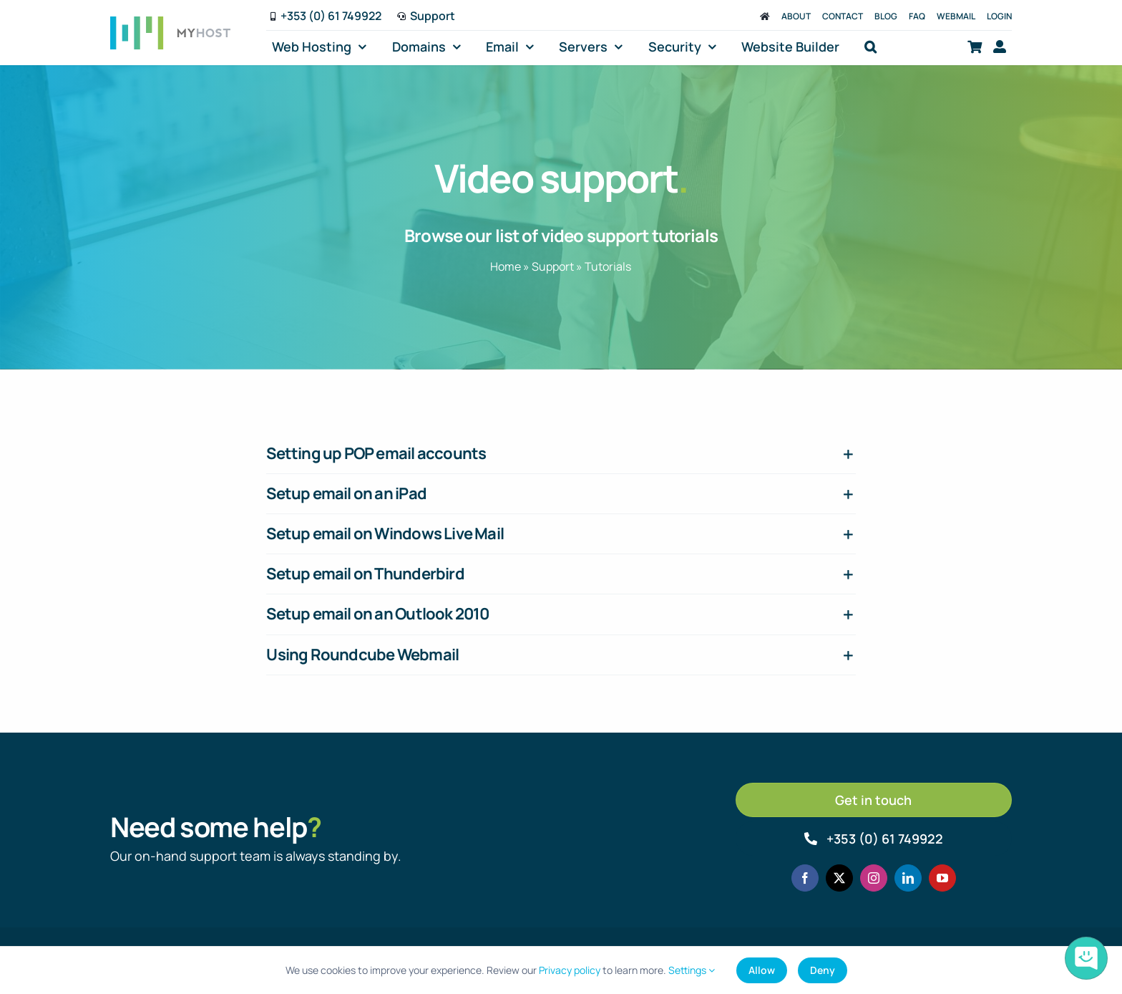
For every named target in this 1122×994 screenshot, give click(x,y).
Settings (691, 970)
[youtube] (942, 878)
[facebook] (805, 878)
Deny (822, 970)
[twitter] (839, 878)
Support (553, 266)
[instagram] (873, 878)
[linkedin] (908, 878)
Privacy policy (569, 970)
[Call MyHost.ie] (874, 838)
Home (505, 266)
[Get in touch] (874, 800)
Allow (761, 970)
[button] (870, 47)
